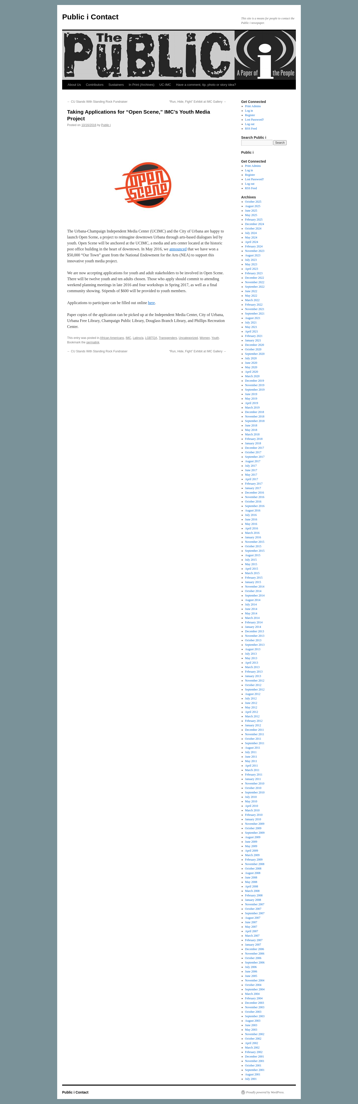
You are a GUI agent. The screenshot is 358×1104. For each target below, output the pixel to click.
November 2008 (255, 864)
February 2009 (254, 859)
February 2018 (254, 439)
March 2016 (252, 533)
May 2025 (251, 215)
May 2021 (251, 327)
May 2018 (251, 430)
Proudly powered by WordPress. (265, 1092)
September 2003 (255, 1016)
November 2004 (255, 980)
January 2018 (253, 443)
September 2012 (255, 689)
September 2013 (255, 644)
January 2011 (253, 779)
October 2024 (253, 228)
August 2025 (253, 206)
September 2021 (255, 313)
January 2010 (253, 819)
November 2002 (255, 1034)
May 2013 (251, 658)
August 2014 (253, 600)
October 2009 (253, 828)
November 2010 (255, 783)
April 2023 (251, 269)
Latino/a (138, 338)
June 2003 (251, 1025)
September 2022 (255, 286)
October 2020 (253, 349)
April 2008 (251, 886)
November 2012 (255, 680)
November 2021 (255, 309)
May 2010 (251, 801)
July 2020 (251, 358)
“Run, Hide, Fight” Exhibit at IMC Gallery (197, 101)
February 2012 (254, 721)
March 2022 (252, 300)
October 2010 (253, 788)
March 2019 (252, 407)
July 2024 (251, 233)
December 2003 (254, 1003)
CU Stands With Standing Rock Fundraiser (97, 101)
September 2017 (255, 457)
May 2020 (251, 367)
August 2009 (253, 837)
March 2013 (252, 667)
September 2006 (255, 962)
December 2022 (254, 277)
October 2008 (253, 868)
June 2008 (251, 877)
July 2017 (251, 465)
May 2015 (251, 564)
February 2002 (254, 1052)
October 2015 (253, 546)
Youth (215, 338)
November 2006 (255, 953)
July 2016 (251, 515)
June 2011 (251, 756)
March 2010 (252, 810)
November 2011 (254, 734)
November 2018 (255, 416)
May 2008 (251, 882)
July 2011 (251, 752)
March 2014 (252, 618)
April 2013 (251, 662)
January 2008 (253, 900)
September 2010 (255, 792)
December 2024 (254, 224)
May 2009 (251, 846)
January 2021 (253, 340)
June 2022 (251, 291)
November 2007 (255, 904)
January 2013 (253, 676)
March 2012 (252, 716)
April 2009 (251, 850)
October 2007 (253, 909)
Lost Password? (254, 119)
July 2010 (251, 797)
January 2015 (253, 582)
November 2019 (255, 385)
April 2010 (251, 806)
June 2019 (251, 394)
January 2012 (253, 725)
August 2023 (253, 255)
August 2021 (253, 318)
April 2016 (251, 528)
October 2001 (253, 1065)
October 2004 (253, 985)
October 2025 (253, 201)
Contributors (94, 85)
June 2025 (251, 210)
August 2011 (252, 747)
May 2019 (251, 398)
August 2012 (253, 694)
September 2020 (255, 354)
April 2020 (251, 371)
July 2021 (251, 322)
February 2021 (254, 336)
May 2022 (251, 295)
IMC (128, 338)
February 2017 (254, 483)
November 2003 (255, 1007)
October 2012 (253, 685)
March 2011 (252, 770)
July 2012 (251, 698)
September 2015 (255, 550)
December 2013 (254, 631)
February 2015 (254, 577)
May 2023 (251, 264)
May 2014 (251, 613)
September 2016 (255, 506)
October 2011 (253, 738)
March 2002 (252, 1047)
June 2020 (251, 363)
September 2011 (255, 743)
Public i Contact (90, 17)
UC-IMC (165, 85)
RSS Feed (251, 128)
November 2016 (255, 497)
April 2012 (251, 712)
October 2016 (253, 501)
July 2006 (251, 967)
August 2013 (253, 649)
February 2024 (254, 246)
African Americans (112, 338)
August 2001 (253, 1074)
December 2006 (254, 949)
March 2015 (252, 573)
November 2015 (255, 542)
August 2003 (253, 1020)
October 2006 (253, 958)
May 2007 (251, 926)
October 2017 (253, 452)
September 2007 (255, 913)
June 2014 (251, 609)
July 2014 (251, 604)
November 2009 (255, 824)
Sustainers (116, 85)
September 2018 (255, 421)
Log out (250, 124)
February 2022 (254, 304)
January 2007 (253, 944)
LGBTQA (151, 338)
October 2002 (253, 1038)
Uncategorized (188, 338)
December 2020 (254, 345)
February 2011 (254, 774)
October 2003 (253, 1011)
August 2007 (253, 918)
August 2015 (253, 555)
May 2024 (251, 237)
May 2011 (251, 761)
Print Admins (253, 106)
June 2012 (251, 703)
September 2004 (255, 989)
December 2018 (254, 412)
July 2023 (251, 260)
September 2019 (255, 389)
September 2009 (255, 832)
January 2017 (253, 488)
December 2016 (254, 492)
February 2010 (254, 815)
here (151, 303)
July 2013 (251, 653)
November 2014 (255, 586)
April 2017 (251, 479)
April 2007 (251, 931)
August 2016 (253, 510)
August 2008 (253, 873)
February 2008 (254, 895)
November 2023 (255, 251)
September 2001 (255, 1070)
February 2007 (254, 940)
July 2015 (251, 559)
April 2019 (251, 403)
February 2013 (254, 671)
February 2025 (254, 219)
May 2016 (251, 524)
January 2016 (253, 537)
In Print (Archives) (141, 85)
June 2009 (251, 841)
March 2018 (252, 434)
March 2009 (252, 855)
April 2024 (251, 242)
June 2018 (251, 425)
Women (205, 338)
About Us (74, 85)
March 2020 (252, 376)
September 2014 (255, 595)
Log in (249, 110)
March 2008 (252, 891)
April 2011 (251, 765)
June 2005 (251, 976)
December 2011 (254, 730)
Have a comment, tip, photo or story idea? (206, 85)
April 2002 (251, 1043)
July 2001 (251, 1079)
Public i (106, 125)
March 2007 (252, 935)
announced (177, 249)
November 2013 (255, 636)
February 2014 (254, 622)
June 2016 (251, 519)
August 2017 (253, 461)
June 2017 (251, 470)
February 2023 (254, 273)
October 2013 (253, 640)
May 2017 (251, 474)
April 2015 (251, 568)
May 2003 (251, 1029)
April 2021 (251, 331)
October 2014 (253, 591)
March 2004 (252, 994)
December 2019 (254, 380)
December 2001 (254, 1056)
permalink (92, 342)
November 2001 (255, 1061)
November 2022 (255, 282)
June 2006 (251, 971)
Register (250, 115)
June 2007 (251, 922)
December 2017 (254, 448)
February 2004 (254, 998)
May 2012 (251, 707)
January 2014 (253, 627)
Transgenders (168, 338)
